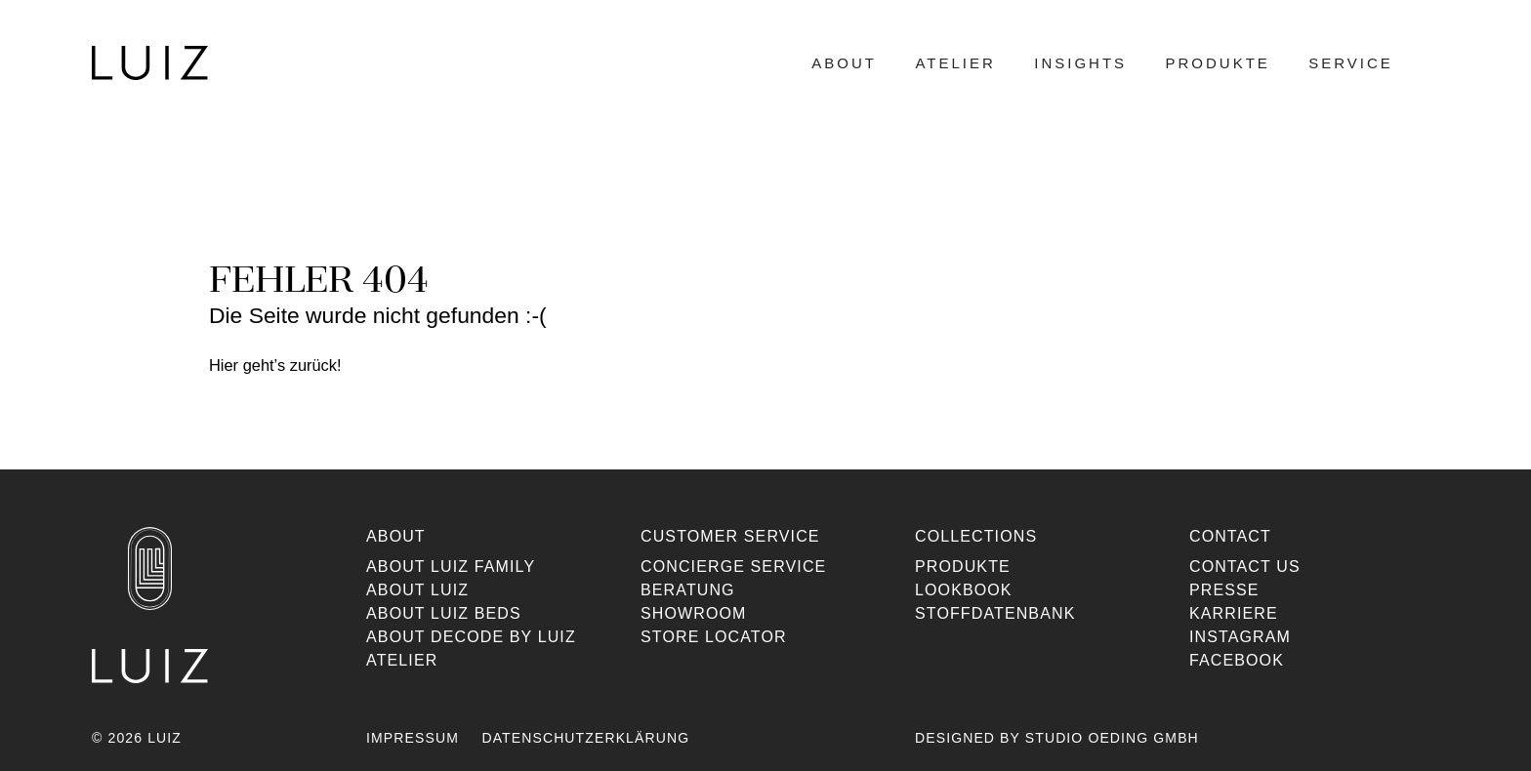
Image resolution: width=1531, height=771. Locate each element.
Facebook (1236, 660)
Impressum (412, 738)
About (844, 63)
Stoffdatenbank (995, 613)
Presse (1224, 590)
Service (1350, 63)
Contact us (1245, 566)
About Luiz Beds (443, 613)
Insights (1080, 63)
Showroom (694, 613)
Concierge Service (733, 566)
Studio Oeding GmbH (1112, 738)
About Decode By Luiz (471, 637)
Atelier (955, 63)
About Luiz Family (450, 566)
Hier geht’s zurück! (275, 365)
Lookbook (964, 590)
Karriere (1233, 613)
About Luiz (417, 590)
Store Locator (714, 637)
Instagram (1240, 637)
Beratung (688, 590)
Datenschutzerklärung (585, 738)
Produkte (1218, 63)
